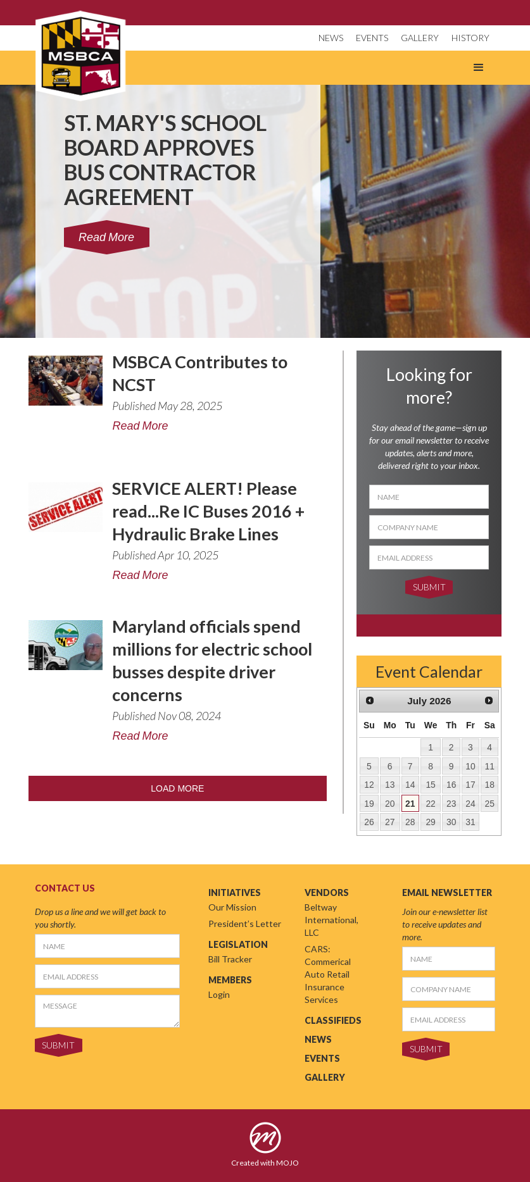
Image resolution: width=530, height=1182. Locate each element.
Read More (140, 426)
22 (430, 803)
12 (369, 784)
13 (389, 784)
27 (389, 822)
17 (470, 784)
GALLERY (420, 37)
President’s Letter (244, 923)
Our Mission (232, 907)
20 (389, 803)
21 (410, 803)
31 (470, 822)
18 (489, 784)
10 (470, 766)
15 (430, 784)
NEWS (331, 37)
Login (219, 994)
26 (369, 822)
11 (489, 766)
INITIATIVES (234, 892)
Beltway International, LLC (331, 920)
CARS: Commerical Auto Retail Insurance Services (328, 974)
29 (430, 822)
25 (489, 803)
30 (451, 822)
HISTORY (470, 37)
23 (451, 803)
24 (470, 803)
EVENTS (372, 37)
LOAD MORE (177, 788)
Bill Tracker (230, 959)
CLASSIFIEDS (333, 1020)
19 (369, 803)
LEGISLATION (238, 944)
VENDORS (327, 892)
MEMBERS (230, 979)
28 (410, 822)
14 (410, 784)
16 (451, 784)
